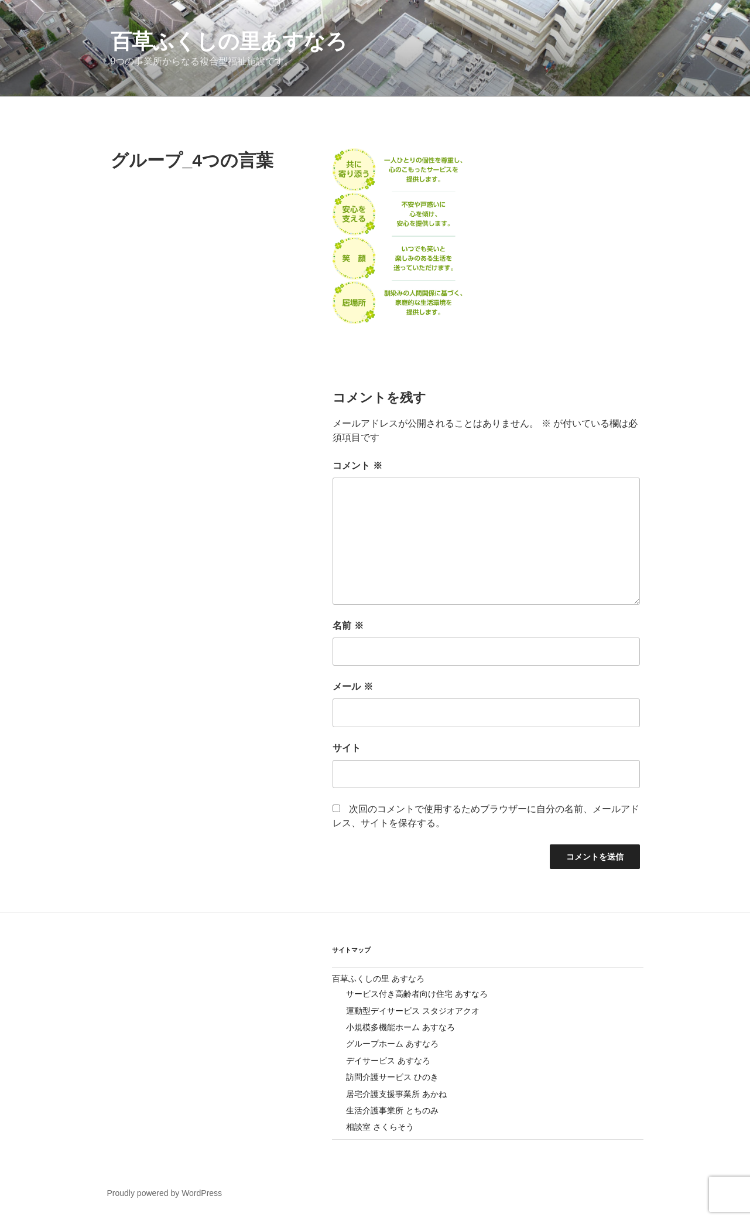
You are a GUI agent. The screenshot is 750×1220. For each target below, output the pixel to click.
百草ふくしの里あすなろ (229, 41)
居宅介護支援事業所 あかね (396, 1094)
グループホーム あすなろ (392, 1043)
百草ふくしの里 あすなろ (378, 978)
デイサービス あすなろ (388, 1060)
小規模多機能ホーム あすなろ (400, 1027)
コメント (357, 466)
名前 (348, 626)
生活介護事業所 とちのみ (392, 1110)
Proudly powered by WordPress (164, 1193)
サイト (347, 748)
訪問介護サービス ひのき (392, 1077)
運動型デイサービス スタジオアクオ (413, 1010)
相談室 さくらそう (380, 1127)
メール (352, 686)
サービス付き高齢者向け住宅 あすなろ (417, 994)
